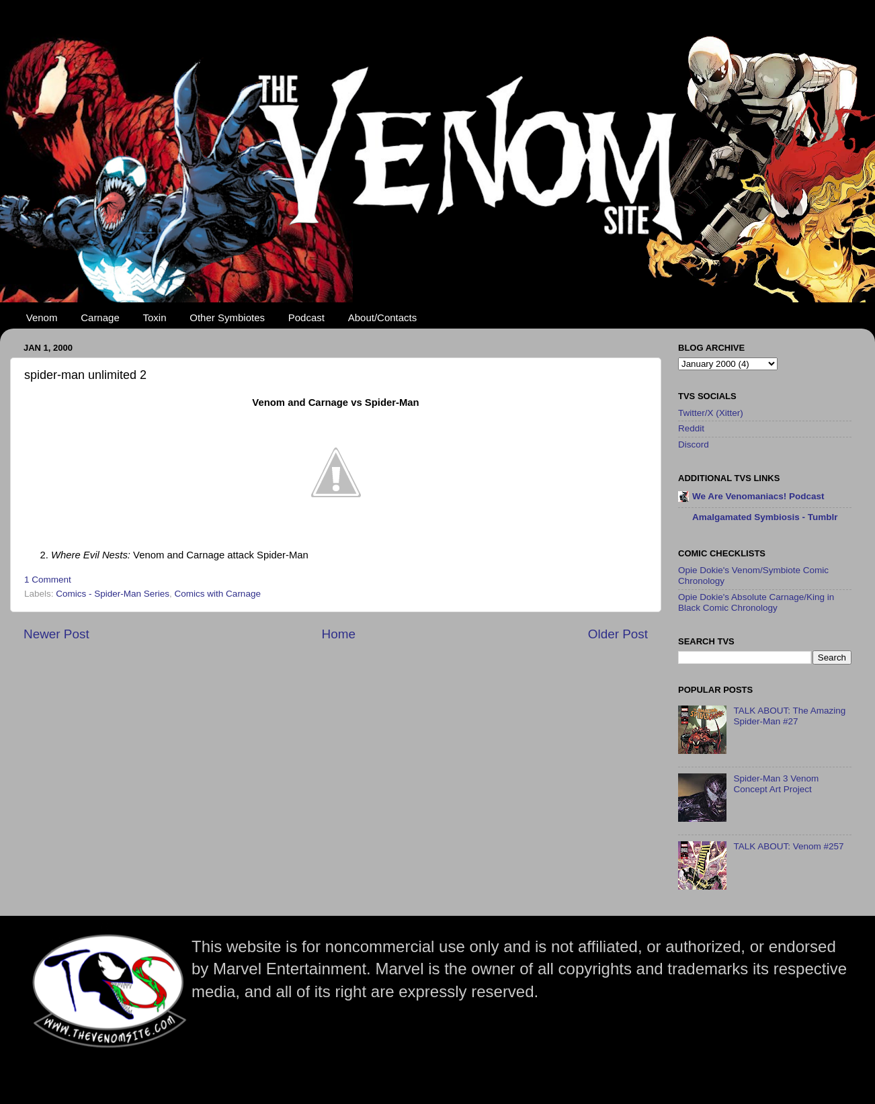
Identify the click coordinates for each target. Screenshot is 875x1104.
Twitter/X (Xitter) (710, 413)
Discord (693, 444)
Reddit (691, 428)
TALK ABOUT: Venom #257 (788, 846)
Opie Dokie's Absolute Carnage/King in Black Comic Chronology (756, 602)
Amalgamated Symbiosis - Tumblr (765, 517)
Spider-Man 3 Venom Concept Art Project (776, 783)
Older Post (618, 634)
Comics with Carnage (218, 594)
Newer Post (56, 634)
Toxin (155, 317)
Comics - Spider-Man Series (112, 594)
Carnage (100, 317)
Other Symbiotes (227, 317)
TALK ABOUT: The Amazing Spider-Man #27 (789, 716)
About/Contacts (382, 317)
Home (339, 634)
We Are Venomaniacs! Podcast (758, 496)
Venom (42, 317)
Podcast (306, 317)
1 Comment (47, 580)
